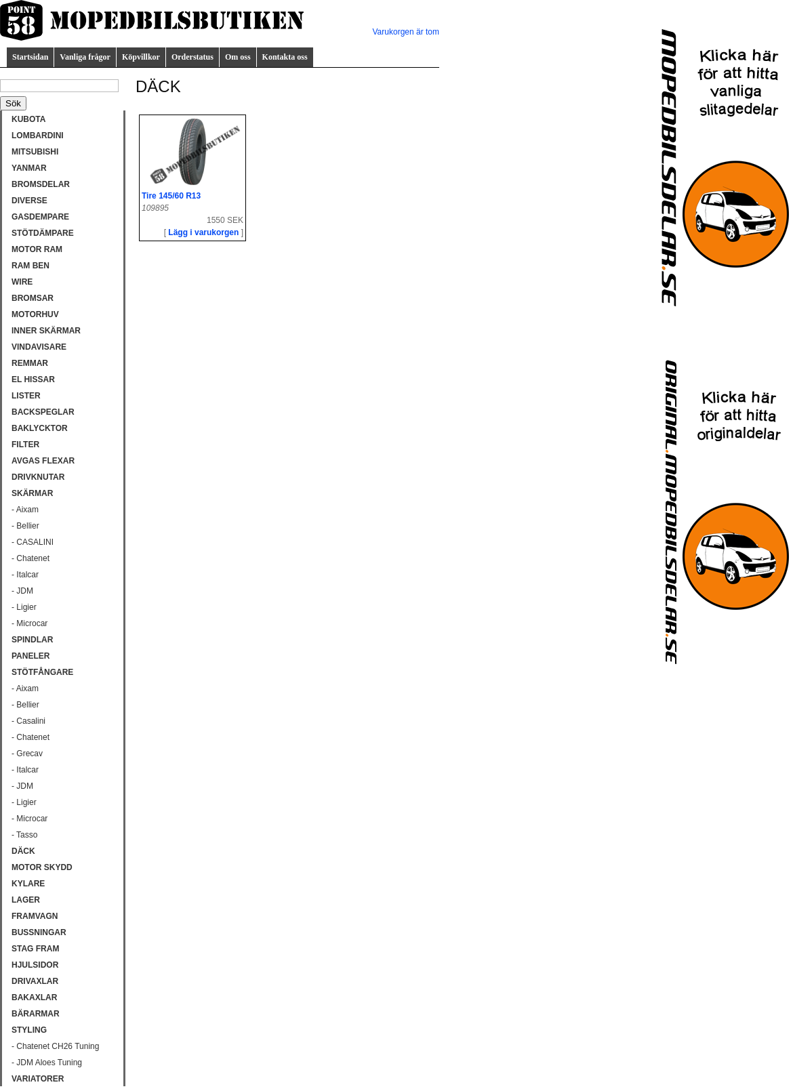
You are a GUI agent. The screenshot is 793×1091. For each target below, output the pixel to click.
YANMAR (29, 168)
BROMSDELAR (41, 184)
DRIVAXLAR (35, 981)
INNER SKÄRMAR (46, 330)
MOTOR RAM (37, 249)
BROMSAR (33, 298)
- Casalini (28, 721)
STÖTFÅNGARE (42, 672)
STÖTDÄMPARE (43, 233)
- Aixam (25, 509)
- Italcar (25, 574)
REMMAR (30, 363)
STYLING (29, 1030)
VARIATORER (38, 1079)
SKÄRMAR (32, 493)
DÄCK (23, 851)
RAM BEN (30, 265)
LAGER (26, 900)
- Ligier (24, 607)
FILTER (25, 444)
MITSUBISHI (35, 152)
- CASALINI (33, 542)
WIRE (22, 282)
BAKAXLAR (34, 997)
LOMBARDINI (38, 135)
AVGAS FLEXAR (43, 461)
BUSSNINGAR (39, 932)
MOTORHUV (35, 314)
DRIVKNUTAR (38, 477)
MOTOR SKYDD (42, 867)
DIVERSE (29, 200)
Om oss (238, 57)
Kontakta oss (285, 57)
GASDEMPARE (40, 217)
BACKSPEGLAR (43, 412)
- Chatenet (30, 558)
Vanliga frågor (85, 57)
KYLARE (28, 883)
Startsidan (30, 57)
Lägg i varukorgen (203, 232)
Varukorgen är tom (406, 32)
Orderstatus (192, 57)
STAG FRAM (35, 948)
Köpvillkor (141, 57)
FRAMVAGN (35, 916)
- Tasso (24, 835)
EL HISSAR (33, 379)
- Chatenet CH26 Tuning (55, 1046)
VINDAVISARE (39, 347)
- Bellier (25, 526)
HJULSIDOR (35, 965)
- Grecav (27, 753)
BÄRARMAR (36, 1013)
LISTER (26, 395)
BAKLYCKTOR (40, 428)
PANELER (30, 656)
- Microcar (29, 623)
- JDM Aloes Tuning (47, 1062)
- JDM (22, 591)
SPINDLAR (32, 639)
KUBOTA (28, 119)
